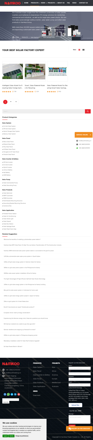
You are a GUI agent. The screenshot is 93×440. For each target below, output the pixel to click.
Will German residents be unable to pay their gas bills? (19, 324)
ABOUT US (60, 3)
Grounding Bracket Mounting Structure (14, 203)
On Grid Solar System (9, 126)
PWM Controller (7, 198)
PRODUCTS (35, 3)
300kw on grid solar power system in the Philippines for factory (22, 267)
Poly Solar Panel (8, 147)
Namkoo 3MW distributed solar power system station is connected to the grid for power (29, 251)
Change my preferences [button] (21, 436)
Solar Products (38, 383)
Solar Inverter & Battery (41, 375)
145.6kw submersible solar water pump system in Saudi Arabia (22, 256)
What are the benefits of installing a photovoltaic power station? (22, 239)
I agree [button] (5, 436)
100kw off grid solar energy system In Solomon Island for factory (22, 262)
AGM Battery (7, 175)
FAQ (68, 3)
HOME (17, 37)
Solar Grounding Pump (10, 185)
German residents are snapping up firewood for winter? (20, 329)
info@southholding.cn (75, 392)
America (55, 375)
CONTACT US (83, 3)
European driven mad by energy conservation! (17, 313)
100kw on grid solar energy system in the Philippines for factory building (24, 284)
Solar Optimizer (7, 193)
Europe (54, 379)
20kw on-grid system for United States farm (16, 301)
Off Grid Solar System (9, 129)
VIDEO (74, 3)
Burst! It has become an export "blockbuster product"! (19, 307)
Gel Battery (6, 172)
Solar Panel (37, 371)
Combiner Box (7, 206)
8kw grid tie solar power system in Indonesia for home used (21, 290)
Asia (53, 367)
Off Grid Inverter (8, 162)
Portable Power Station (10, 213)
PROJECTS (51, 3)
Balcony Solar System (9, 134)
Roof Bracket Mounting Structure (12, 201)
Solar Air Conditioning (9, 216)
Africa (54, 371)
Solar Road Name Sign (9, 229)
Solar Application (35, 37)
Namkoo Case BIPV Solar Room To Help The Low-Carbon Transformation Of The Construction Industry (32, 245)
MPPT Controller (8, 195)
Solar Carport (7, 221)
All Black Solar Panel (9, 149)
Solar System (37, 367)
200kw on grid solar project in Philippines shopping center (20, 335)
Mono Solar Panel (8, 142)
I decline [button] (11, 436)
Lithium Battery (7, 170)
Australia (55, 386)
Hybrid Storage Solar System (11, 131)
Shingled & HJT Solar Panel (11, 152)
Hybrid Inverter (7, 167)
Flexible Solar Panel (9, 154)
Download (36, 395)
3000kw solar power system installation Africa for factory (20, 273)
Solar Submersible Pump (10, 183)
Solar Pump (37, 379)
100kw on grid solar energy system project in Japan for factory (21, 296)
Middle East (56, 383)
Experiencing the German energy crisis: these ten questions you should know (26, 318)
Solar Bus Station (8, 224)
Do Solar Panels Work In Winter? (13, 346)
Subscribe (5, 402)
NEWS (43, 3)
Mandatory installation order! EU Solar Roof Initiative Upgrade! (21, 341)
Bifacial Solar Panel (9, 144)
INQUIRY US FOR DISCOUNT (79, 428)
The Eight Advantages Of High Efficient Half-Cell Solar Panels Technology (24, 279)
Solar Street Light (8, 219)
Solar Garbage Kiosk (49, 37)
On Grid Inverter (7, 165)
